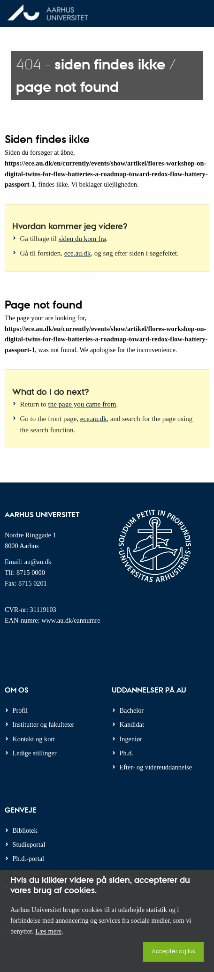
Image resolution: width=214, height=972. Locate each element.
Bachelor (132, 710)
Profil (20, 710)
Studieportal (29, 844)
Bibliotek (25, 830)
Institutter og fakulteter (44, 724)
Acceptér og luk (173, 951)
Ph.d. (126, 753)
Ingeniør (131, 739)
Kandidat (132, 724)
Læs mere (48, 931)
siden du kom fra (82, 238)
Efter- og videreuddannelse (156, 767)
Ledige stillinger (35, 753)
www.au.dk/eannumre (70, 620)
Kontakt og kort (34, 739)
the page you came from (82, 404)
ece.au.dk (77, 253)
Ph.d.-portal (29, 858)
